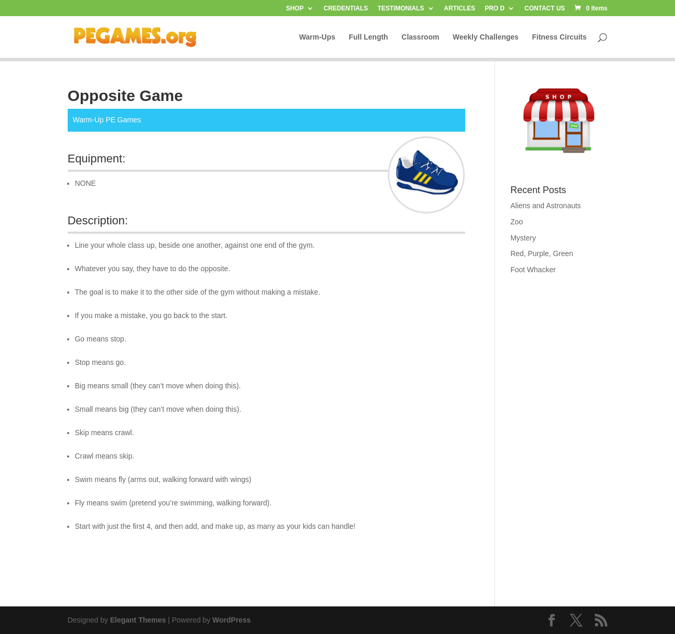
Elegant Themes (137, 620)
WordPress (231, 620)
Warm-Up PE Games (107, 120)
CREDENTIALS (346, 8)
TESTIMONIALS (400, 8)
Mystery (523, 238)
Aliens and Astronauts (546, 205)
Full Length (368, 37)
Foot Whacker (533, 269)
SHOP (294, 8)
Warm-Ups (317, 37)
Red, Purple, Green (542, 253)
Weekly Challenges (486, 37)
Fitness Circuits (559, 37)
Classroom (420, 37)
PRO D (494, 8)
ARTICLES (459, 8)
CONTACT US (545, 8)
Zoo (517, 222)
